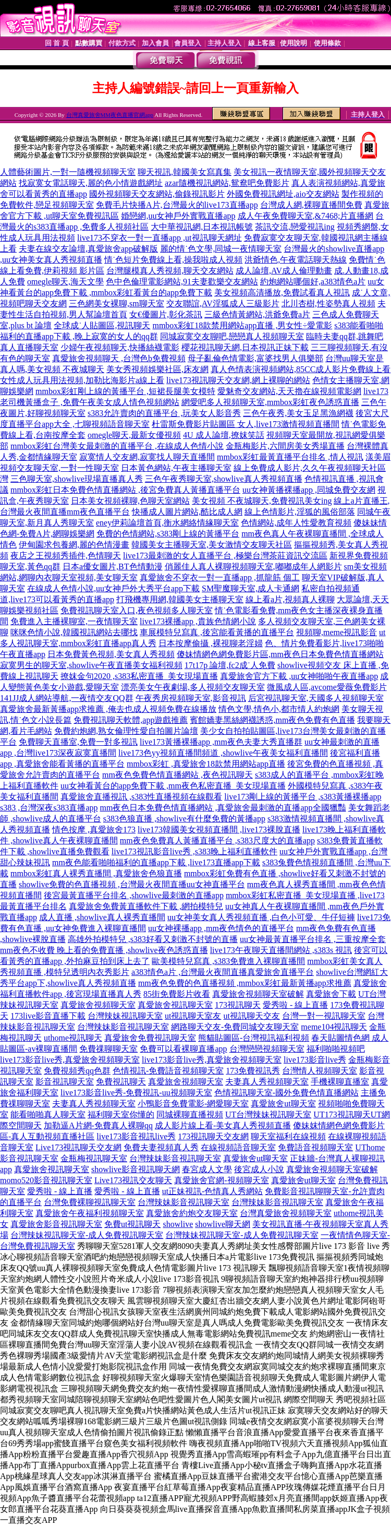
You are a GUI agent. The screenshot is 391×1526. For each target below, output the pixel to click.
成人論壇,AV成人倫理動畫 (284, 270)
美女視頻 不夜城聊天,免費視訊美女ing (262, 500)
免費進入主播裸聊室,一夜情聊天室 (74, 621)
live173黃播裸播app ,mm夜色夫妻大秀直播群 (221, 741)
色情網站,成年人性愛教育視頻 (296, 522)
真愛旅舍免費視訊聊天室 (150, 1037)
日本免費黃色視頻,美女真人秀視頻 (111, 654)
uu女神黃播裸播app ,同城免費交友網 (308, 489)
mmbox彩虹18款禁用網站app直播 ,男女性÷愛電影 (242, 325)
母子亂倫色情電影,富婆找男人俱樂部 (255, 358)
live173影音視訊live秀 (136, 1136)
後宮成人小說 (259, 1169)
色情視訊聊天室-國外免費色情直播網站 (286, 1092)
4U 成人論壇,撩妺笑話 (223, 435)
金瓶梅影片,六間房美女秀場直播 (285, 446)
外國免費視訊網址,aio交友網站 (283, 193)
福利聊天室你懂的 (121, 1114)
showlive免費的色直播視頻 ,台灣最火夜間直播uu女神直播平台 (132, 884)
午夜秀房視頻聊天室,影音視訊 (191, 698)
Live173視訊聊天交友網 (78, 1147)
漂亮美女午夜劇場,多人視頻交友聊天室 (193, 687)
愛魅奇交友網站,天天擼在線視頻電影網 (289, 391)
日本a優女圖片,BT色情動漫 (113, 566)
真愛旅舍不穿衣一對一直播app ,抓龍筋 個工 (220, 577)
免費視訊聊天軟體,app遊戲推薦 (131, 720)
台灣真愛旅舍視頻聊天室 (286, 1213)
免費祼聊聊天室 (108, 1048)
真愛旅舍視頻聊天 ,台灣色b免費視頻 (119, 358)
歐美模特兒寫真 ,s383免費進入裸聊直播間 (228, 961)
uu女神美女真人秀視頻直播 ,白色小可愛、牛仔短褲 (261, 917)
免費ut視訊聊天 (132, 1224)
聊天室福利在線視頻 (288, 1136)
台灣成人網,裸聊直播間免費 (311, 204)
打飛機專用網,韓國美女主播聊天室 (179, 599)
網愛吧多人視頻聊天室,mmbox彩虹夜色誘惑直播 (270, 402)
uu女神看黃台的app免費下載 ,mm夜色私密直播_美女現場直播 (173, 785)
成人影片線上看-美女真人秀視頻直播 (223, 1125)
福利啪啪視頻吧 (336, 1048)
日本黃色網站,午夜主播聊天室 (176, 467)
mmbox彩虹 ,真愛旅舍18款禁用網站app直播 (206, 763)
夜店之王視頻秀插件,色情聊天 (65, 555)
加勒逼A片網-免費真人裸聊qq (98, 1125)
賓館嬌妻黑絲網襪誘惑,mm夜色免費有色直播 (272, 720)
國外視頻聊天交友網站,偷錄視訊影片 (157, 193)
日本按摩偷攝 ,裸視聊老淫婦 (210, 643)
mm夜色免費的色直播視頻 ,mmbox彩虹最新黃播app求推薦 (244, 983)
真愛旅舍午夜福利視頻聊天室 (89, 1213)
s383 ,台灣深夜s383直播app (49, 807)
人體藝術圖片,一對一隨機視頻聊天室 (68, 172)
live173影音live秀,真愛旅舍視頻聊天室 (70, 1059)
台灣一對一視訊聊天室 (323, 1015)
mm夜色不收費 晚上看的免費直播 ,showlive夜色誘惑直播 (104, 950)
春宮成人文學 (207, 1169)
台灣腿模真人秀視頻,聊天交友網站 (170, 270)
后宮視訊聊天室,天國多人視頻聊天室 (316, 698)
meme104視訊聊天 (334, 1026)
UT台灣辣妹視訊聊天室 (268, 1114)
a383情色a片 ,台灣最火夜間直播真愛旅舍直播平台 (222, 972)
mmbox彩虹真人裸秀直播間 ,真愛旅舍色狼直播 (96, 873)
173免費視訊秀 (253, 1070)
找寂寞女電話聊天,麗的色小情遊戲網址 (91, 182)
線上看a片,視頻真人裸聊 (290, 599)
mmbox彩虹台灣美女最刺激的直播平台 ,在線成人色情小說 (117, 446)
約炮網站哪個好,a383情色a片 (312, 281)
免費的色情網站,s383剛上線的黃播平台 (167, 533)
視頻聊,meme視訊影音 (336, 632)
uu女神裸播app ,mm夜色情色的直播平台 (221, 928)
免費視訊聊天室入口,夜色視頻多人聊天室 (136, 610)
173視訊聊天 (238, 1004)
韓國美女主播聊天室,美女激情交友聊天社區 (211, 544)
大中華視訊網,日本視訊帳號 (202, 226)
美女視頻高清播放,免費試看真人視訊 (282, 292)
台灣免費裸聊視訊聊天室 (90, 1202)
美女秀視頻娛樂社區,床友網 (157, 369)
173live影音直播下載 (47, 1015)
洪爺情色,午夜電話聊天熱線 (296, 259)
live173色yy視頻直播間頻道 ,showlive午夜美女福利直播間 (223, 752)
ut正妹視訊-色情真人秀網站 (212, 1191)
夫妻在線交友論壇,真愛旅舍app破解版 (88, 248)
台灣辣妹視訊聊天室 (125, 1015)
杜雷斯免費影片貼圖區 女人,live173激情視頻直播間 (245, 424)
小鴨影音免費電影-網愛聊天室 (193, 1103)
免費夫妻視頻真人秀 (161, 1147)
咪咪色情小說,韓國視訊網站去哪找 (74, 632)
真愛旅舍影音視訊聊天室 (56, 1224)
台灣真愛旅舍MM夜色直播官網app (109, 115)
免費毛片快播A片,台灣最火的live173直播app (177, 204)
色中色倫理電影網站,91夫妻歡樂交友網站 (182, 281)
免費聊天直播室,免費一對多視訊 (78, 741)
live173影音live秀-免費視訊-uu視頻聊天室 (136, 1092)
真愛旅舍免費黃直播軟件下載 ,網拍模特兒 (146, 906)
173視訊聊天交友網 (213, 1136)
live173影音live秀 (315, 1059)
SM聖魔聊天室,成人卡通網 (250, 588)
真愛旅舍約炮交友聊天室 (192, 1213)
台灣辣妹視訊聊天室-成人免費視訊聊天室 (86, 1235)
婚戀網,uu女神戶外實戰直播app (178, 215)
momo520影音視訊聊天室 (46, 1180)
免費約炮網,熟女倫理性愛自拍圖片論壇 (126, 730)
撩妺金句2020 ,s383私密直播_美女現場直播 (139, 676)
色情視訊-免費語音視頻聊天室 (168, 1070)
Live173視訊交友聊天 (133, 1180)
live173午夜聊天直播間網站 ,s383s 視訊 (281, 950)
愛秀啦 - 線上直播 (295, 1004)
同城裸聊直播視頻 (189, 1114)
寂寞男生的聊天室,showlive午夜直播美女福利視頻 (91, 665)
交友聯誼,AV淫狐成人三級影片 (222, 303)
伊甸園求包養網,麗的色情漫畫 (74, 544)
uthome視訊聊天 (73, 1037)
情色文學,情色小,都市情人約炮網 (278, 709)
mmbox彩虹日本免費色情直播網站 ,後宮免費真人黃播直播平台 (125, 489)
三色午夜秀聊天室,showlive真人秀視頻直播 (223, 478)
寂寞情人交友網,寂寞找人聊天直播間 (147, 456)
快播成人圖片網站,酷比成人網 (187, 511)
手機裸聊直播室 (340, 1081)
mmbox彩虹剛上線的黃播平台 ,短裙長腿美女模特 (125, 391)
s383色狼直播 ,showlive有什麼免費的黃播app (184, 818)
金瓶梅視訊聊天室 (93, 1158)
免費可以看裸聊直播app (183, 1048)
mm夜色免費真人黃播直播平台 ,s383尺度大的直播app (217, 840)
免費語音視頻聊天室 (315, 1147)
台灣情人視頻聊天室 (319, 1070)
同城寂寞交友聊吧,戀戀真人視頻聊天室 (232, 336)
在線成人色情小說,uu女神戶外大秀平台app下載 (113, 588)
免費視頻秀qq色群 (77, 1070)
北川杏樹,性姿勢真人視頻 (328, 303)
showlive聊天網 (222, 1224)
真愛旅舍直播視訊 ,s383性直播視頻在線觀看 (141, 796)
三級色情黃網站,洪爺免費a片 (257, 314)
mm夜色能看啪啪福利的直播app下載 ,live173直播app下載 (156, 862)
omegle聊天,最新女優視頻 (134, 435)
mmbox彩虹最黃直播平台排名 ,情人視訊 (290, 456)
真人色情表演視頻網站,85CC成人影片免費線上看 (300, 369)
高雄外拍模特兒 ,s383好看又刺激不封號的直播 (153, 939)
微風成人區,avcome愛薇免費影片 (327, 687)
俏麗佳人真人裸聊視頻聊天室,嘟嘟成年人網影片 (253, 566)
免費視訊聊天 (121, 1081)
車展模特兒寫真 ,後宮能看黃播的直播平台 (217, 632)
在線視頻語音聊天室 (238, 1147)
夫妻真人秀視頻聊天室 (267, 1081)
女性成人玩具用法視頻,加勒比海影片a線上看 (82, 380)
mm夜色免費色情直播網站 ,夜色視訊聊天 (177, 774)
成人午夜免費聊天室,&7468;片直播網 (306, 215)
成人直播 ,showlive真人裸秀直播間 (102, 917)
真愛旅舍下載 (331, 993)
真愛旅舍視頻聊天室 (98, 1004)
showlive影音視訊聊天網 (135, 1169)
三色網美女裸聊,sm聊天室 (116, 303)
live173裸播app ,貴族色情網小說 (198, 621)
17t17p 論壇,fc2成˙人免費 (230, 665)
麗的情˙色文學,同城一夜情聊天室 (221, 248)
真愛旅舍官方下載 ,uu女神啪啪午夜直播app (299, 676)
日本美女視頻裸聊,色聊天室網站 (130, 500)
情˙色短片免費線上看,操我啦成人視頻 (173, 259)
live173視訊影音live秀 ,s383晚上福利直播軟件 (194, 851)
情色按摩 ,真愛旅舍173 (94, 829)
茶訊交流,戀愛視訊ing (294, 226)
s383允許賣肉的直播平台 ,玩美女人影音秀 (164, 413)
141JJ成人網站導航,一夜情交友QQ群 (66, 698)
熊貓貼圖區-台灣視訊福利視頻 (253, 1037)
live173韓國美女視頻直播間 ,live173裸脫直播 (219, 829)
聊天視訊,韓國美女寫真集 (184, 172)
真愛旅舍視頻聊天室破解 (258, 993)
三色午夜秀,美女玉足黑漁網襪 (298, 413)
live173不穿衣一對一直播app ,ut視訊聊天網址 (159, 237)
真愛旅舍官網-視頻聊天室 (221, 1180)
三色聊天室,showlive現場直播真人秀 (76, 478)
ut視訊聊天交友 (251, 1015)
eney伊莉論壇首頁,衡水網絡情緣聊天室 (167, 522)
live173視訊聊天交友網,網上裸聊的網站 (238, 380)
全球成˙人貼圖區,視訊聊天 (102, 325)
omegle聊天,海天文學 (65, 281)
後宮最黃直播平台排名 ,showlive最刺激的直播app (134, 895)
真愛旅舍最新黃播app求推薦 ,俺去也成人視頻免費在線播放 (108, 709)
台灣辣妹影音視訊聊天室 (123, 1026)
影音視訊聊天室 (64, 1081)
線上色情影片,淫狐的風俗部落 (300, 511)
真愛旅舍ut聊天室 (283, 1103)
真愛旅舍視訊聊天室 (175, 1004)
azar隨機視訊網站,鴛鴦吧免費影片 (227, 182)
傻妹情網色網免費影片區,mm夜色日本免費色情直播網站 (280, 654)
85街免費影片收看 (176, 993)
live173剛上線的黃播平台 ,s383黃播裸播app (302, 796)
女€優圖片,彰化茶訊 (165, 314)
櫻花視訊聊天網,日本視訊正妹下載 (245, 347)
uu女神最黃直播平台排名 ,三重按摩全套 (313, 939)
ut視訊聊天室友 (193, 1015)
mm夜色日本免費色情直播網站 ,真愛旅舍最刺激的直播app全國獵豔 (223, 807)
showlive (178, 1224)
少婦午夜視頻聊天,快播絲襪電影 (119, 347)
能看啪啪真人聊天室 (47, 1114)
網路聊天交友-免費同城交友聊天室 (235, 1026)
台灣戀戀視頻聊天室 (266, 1048)
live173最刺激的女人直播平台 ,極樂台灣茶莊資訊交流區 (225, 555)
